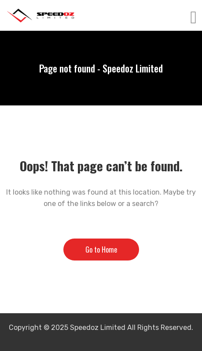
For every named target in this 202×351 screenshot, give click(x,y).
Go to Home (101, 249)
